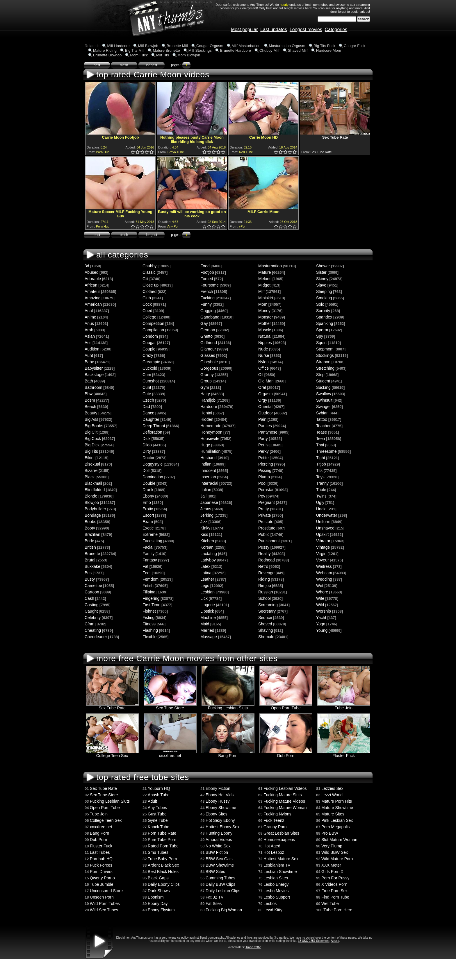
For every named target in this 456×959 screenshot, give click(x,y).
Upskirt (322, 534)
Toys (320, 477)
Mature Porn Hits (336, 801)
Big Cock (93, 438)
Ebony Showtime (221, 807)
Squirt (321, 342)
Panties (265, 425)
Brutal (90, 560)
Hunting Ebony (219, 833)
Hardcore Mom (328, 50)
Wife (320, 598)
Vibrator (323, 540)
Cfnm (89, 624)
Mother (264, 323)
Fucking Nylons (277, 814)
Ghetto (206, 336)
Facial (147, 547)
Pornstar (266, 489)
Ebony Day (158, 903)
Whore (322, 592)
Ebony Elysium (161, 910)
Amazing (92, 298)
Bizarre (91, 470)
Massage (208, 636)
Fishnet (149, 611)
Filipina (148, 592)
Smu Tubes (158, 852)
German (207, 330)
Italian (205, 489)
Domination (152, 477)
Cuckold (149, 368)
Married (207, 630)
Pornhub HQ (101, 858)
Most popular (244, 29)
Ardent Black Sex (163, 865)
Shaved (265, 624)
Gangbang (209, 317)
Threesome (326, 451)
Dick (146, 438)
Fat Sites (214, 903)
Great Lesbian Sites (281, 833)
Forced (206, 278)
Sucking (323, 387)
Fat (145, 566)
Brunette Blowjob (107, 55)
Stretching (325, 368)
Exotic (148, 528)
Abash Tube (159, 794)
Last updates (273, 29)
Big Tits (91, 451)
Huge (205, 445)
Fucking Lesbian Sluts (228, 706)
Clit (145, 278)
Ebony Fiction (218, 788)
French (206, 291)
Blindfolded (95, 489)
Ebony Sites (216, 814)
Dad (146, 406)
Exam (147, 521)
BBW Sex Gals (219, 858)
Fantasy (149, 560)
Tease (321, 432)
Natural (264, 336)
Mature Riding (105, 50)
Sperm (322, 330)
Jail (203, 496)
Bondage (93, 515)
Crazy (147, 355)
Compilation (153, 330)
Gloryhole (209, 361)
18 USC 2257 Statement (313, 940)
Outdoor (265, 413)
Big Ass (91, 419)
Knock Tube (158, 826)
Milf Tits (162, 55)
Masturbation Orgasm (287, 46)
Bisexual (92, 464)
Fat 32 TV (214, 897)
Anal (89, 310)
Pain (262, 419)
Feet (146, 572)
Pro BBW (329, 833)
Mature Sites (332, 814)
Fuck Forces (101, 865)
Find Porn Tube (335, 897)
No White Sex (218, 846)
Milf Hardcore (118, 46)
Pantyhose (267, 432)
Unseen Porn (102, 897)
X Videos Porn (334, 884)
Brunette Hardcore (235, 50)
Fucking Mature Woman (285, 807)
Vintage (323, 547)
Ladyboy (208, 560)
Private (264, 515)
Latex (205, 566)
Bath (89, 381)
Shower (323, 266)
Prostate (265, 521)
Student (323, 381)
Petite (263, 457)
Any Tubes (157, 807)
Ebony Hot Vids (220, 794)
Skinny (322, 278)
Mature (264, 272)
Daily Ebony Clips (164, 884)
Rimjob (264, 585)
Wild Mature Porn (337, 858)
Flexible (149, 636)
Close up (150, 285)
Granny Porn (274, 826)
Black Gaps (158, 878)
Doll (145, 470)
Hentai (206, 413)
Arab (89, 330)
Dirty (146, 451)
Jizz (203, 521)
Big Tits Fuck (324, 46)
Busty (90, 579)
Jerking (206, 515)
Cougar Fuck (354, 46)
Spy (319, 336)
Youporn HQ (159, 788)
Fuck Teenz (273, 820)
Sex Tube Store (170, 706)
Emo (146, 502)
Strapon (323, 361)
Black (90, 477)
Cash (89, 598)
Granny (207, 374)
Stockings (325, 355)
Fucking (207, 298)
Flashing (150, 630)
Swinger (323, 406)
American (93, 304)
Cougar (149, 342)
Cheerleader (96, 636)
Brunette (92, 553)
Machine (208, 617)
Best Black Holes (163, 871)
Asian (90, 336)
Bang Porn (228, 753)
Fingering (150, 598)
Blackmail (93, 483)
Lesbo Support (276, 897)
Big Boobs (94, 425)
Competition (153, 323)
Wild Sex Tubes (104, 910)
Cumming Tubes (220, 878)
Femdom (150, 579)
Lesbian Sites (275, 878)
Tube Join (343, 706)
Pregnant (266, 502)
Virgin (321, 553)
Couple (148, 349)
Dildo (147, 445)
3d (87, 266)
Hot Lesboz (273, 852)
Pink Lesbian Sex (337, 820)
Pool (262, 483)
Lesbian (207, 592)
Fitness (149, 624)
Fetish (148, 585)
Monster (265, 317)
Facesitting (152, 540)
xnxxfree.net (170, 753)
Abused (91, 272)
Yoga (320, 624)
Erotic (147, 509)
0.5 (132, 152)
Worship (323, 611)
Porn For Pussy (335, 878)
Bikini (89, 457)
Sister (321, 272)
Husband (208, 457)
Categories (336, 29)
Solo (320, 304)
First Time (151, 604)
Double (148, 483)
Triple (321, 489)
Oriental (265, 406)
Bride (89, 540)
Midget (264, 285)
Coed (147, 310)
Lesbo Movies (275, 890)
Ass (88, 342)
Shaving (265, 630)
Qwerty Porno (102, 878)
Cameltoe (93, 585)
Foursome (209, 285)
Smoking (324, 298)
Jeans (205, 509)
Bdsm (90, 400)
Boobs (90, 521)
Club (146, 298)
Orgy (262, 400)
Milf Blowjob (148, 46)
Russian (265, 592)
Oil (260, 374)
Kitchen (207, 540)
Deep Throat (153, 425)
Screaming (268, 604)
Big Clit (91, 432)
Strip (320, 374)
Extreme (150, 534)
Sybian (322, 413)
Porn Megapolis (335, 826)
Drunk (147, 489)
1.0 (133, 152)
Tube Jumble (101, 884)
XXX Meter (331, 865)
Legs (204, 585)
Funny (206, 304)
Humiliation (210, 451)
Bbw (88, 393)
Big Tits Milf (134, 50)
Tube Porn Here (337, 910)
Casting (91, 604)
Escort (148, 515)
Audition (92, 349)
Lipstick (207, 611)
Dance (148, 413)
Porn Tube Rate (162, 833)
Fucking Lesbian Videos (285, 788)
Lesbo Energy (275, 884)
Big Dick (92, 445)
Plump (264, 477)
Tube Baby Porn (162, 858)
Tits (319, 470)
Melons (264, 278)
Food (205, 266)
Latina (205, 572)
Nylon (263, 361)
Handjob (207, 400)
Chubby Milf (269, 50)
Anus (89, 323)
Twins (321, 496)
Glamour (208, 349)
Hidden (206, 419)
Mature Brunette (166, 50)
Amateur (92, 291)
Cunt (146, 387)
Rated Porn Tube (163, 846)
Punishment (269, 540)
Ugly (320, 502)
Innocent (208, 470)
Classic (149, 272)
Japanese (209, 502)
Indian (205, 464)
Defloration (152, 432)
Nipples (265, 342)
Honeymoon (211, 432)
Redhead (266, 560)
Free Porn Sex (334, 890)
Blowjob (92, 502)
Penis (263, 445)
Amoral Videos (219, 839)
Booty (90, 528)
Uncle (321, 509)
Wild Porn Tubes (105, 903)
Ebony (148, 496)
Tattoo (321, 419)
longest (151, 65)
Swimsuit (324, 400)
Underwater (326, 515)
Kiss (204, 534)
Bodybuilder (95, 509)
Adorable (93, 278)
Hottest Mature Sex (280, 858)
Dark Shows (159, 890)
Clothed (149, 291)
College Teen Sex (112, 753)
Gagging (208, 310)
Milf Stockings (200, 50)
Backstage (94, 374)
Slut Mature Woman (339, 839)
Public (263, 534)
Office (263, 368)
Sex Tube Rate (112, 706)
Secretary (267, 611)
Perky (263, 451)
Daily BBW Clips (220, 884)
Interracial (209, 483)
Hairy (205, 393)
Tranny (322, 483)
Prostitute (266, 528)
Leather (207, 579)
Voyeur (322, 560)
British (90, 547)
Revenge (266, 572)
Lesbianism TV (276, 865)
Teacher (323, 425)
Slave (321, 285)
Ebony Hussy (217, 801)
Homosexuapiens (279, 839)
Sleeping (324, 291)
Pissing (264, 470)
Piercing (265, 464)
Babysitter (94, 368)
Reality (264, 553)
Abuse (335, 940)
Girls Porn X (332, 871)
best (97, 65)
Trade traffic (253, 947)
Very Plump (331, 846)
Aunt (89, 355)
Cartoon (92, 592)
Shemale (266, 636)
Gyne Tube (158, 820)
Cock (147, 304)
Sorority (323, 310)
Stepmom (325, 349)
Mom (262, 304)
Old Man (266, 381)
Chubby (149, 266)
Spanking (324, 323)
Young (321, 630)
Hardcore (208, 406)
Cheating (93, 630)
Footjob (207, 272)
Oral (262, 387)
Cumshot (150, 381)
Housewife (209, 438)
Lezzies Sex (332, 788)
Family (148, 553)
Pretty (263, 509)
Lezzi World (332, 794)
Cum (146, 374)
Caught (91, 611)
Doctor (148, 457)
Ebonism (155, 897)
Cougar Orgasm (209, 46)
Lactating (208, 553)
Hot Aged (271, 846)
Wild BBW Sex (334, 852)
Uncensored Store (106, 890)
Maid (204, 624)
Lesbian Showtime (280, 871)
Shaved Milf (298, 50)
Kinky (205, 528)
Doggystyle (152, 464)
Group (206, 381)
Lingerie (207, 604)
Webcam (324, 572)
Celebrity (93, 617)
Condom (150, 336)
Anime (90, 317)
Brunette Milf (177, 46)
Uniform (323, 521)
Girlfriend (208, 342)
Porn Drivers (101, 871)
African (91, 285)
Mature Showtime (337, 807)
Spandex (324, 317)
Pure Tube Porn (162, 839)
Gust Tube (157, 814)
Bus (88, 572)
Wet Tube (330, 903)
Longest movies (306, 29)
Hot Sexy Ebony (220, 820)
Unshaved (325, 528)
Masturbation (270, 266)
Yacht (321, 617)
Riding (264, 579)
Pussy (263, 547)
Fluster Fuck (343, 753)
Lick (204, 598)
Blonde (91, 496)
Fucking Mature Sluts (282, 794)
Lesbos (270, 903)
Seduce (265, 617)
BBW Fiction (217, 852)
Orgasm (265, 393)
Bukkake (92, 566)
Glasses (207, 355)
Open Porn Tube (285, 706)
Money (264, 310)
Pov (261, 496)
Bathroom (93, 387)
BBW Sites (215, 871)
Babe (89, 361)
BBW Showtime (220, 865)
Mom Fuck (139, 55)
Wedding (324, 579)
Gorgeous (209, 368)
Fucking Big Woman (224, 910)
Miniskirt (265, 298)
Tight (320, 457)
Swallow (323, 393)
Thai (320, 445)
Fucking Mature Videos (284, 801)
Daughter (150, 419)
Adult (152, 801)
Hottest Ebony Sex (222, 826)
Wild (320, 604)
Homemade (210, 425)
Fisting (148, 617)
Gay (204, 323)
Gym (204, 387)
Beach (90, 406)
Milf (261, 291)
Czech (148, 400)
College (149, 317)
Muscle (264, 330)
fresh (124, 65)
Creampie (151, 361)
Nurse (263, 355)
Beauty (91, 413)
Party (263, 438)
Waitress (324, 566)
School (264, 598)
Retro (263, 566)
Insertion (208, 477)
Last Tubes (100, 852)
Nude (263, 349)
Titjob (321, 464)
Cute (146, 393)
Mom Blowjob (188, 55)
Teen (320, 438)
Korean (206, 547)
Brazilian (92, 534)
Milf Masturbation (246, 46)
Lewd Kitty (272, 910)
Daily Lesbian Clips (223, 890)
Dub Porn (285, 753)
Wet (319, 585)
